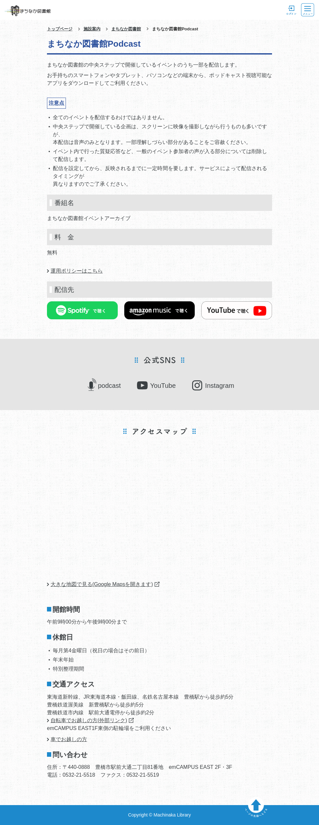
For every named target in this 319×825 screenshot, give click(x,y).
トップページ (59, 28)
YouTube (163, 385)
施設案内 (92, 28)
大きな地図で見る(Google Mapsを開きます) (102, 584)
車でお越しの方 (69, 739)
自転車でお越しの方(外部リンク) (89, 720)
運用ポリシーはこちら (77, 271)
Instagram (219, 385)
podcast (109, 385)
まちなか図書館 (126, 28)
